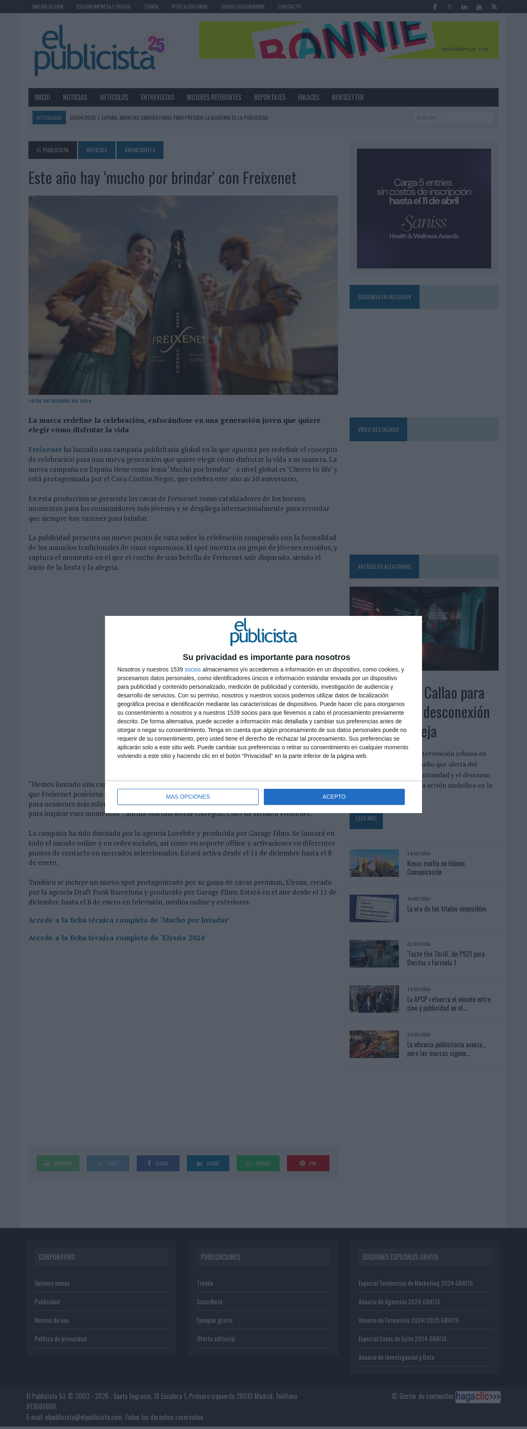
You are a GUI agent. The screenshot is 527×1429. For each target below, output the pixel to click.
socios (192, 670)
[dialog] (263, 714)
